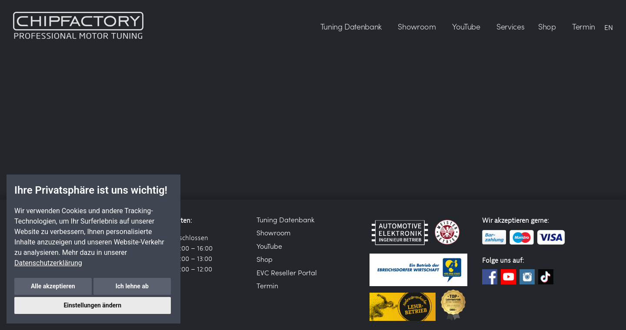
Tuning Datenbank (285, 219)
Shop (264, 259)
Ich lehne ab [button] (132, 286)
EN (608, 27)
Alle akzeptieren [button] (53, 286)
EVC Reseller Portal (286, 272)
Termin (267, 285)
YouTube (269, 246)
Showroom (273, 232)
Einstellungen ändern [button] (92, 305)
